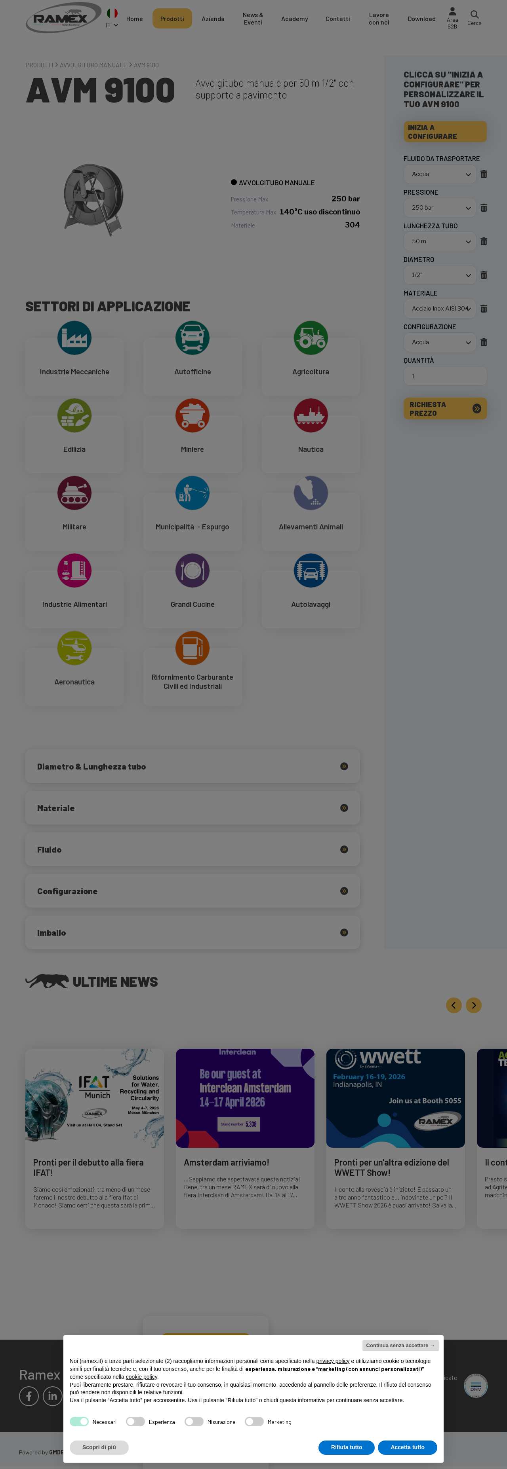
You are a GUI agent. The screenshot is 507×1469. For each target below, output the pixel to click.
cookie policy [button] (141, 1377)
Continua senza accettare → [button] (400, 1345)
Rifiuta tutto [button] (346, 1447)
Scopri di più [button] (99, 1447)
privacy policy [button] (333, 1361)
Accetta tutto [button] (408, 1447)
